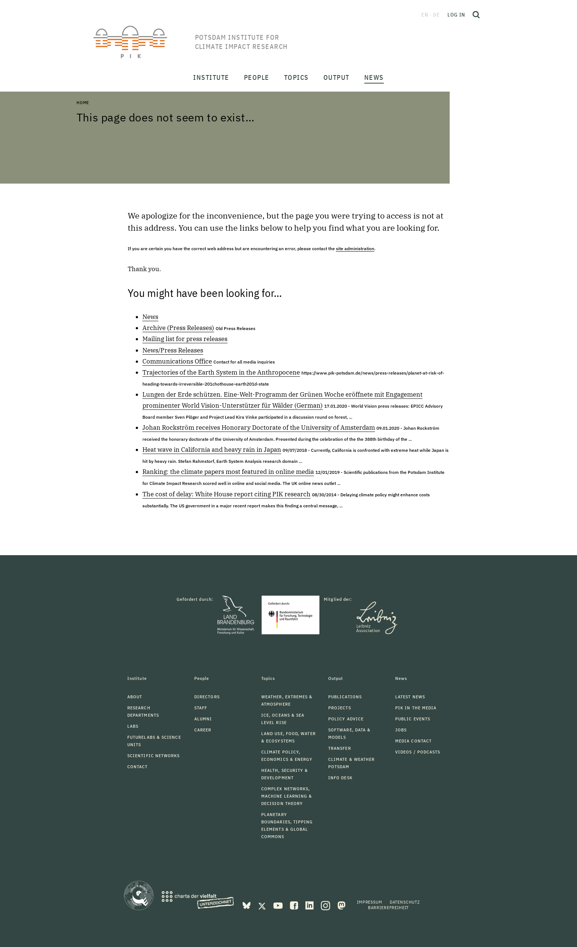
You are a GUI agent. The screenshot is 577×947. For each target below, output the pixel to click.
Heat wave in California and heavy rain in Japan (211, 450)
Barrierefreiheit (388, 907)
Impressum (369, 902)
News (150, 317)
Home (83, 102)
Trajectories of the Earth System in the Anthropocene (221, 372)
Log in (456, 14)
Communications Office (177, 361)
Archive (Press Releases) (178, 328)
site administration (355, 248)
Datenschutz (405, 902)
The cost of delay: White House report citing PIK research (226, 494)
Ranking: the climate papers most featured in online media (228, 472)
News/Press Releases (172, 350)
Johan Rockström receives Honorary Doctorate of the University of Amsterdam (258, 427)
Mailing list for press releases (184, 339)
